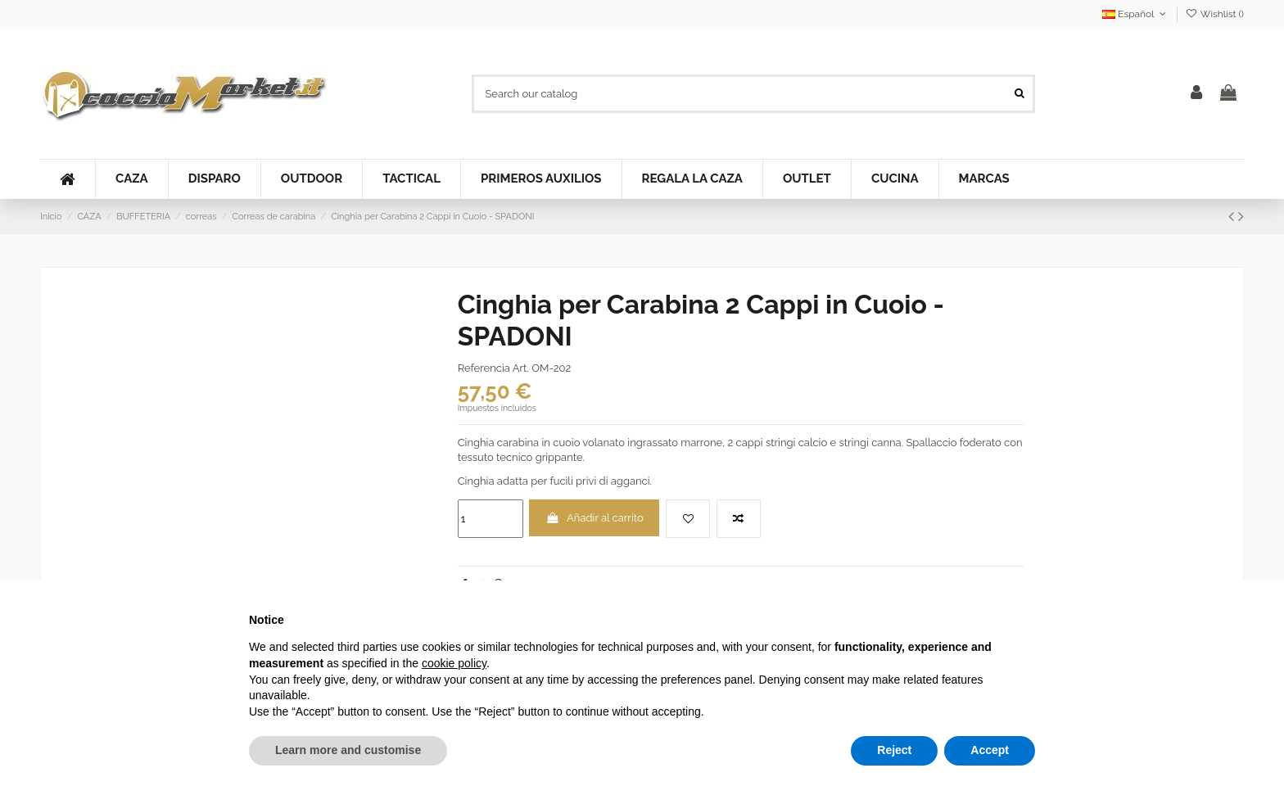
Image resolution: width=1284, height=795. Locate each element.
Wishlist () (1215, 14)
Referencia (484, 368)
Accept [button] (989, 750)
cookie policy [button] (454, 663)
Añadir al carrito (594, 518)
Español (1135, 14)
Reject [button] (894, 750)
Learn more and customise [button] (348, 750)
